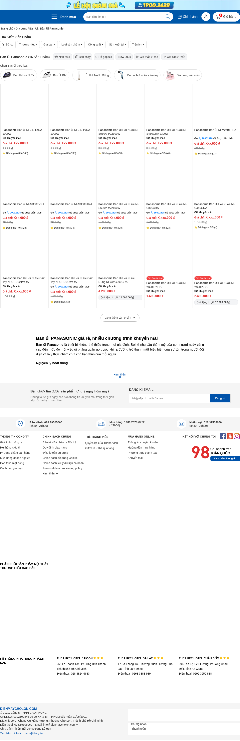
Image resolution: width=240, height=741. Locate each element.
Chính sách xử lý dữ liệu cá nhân (63, 463)
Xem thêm (50, 473)
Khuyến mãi (135, 457)
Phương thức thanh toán (143, 452)
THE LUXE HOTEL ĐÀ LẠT (140, 658)
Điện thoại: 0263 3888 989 (134, 673)
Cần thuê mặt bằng (12, 463)
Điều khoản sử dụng (55, 452)
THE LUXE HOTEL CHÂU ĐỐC (204, 658)
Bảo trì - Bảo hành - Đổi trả (59, 442)
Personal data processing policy (62, 468)
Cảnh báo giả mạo (11, 468)
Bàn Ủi (33, 28)
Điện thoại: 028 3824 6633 (73, 673)
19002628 (207, 138)
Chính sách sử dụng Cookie (60, 457)
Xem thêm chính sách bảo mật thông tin (21, 733)
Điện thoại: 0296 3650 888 (195, 673)
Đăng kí (220, 398)
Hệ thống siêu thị (10, 447)
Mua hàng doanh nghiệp (15, 457)
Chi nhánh (187, 16)
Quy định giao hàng (55, 447)
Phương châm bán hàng (15, 452)
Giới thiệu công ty (11, 442)
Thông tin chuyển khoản (143, 442)
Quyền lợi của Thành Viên (101, 443)
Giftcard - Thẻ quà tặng (99, 448)
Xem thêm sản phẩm (120, 318)
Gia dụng (21, 28)
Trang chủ (7, 28)
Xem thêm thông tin (225, 458)
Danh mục (68, 17)
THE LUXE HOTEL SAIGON (80, 658)
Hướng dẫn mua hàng (141, 447)
